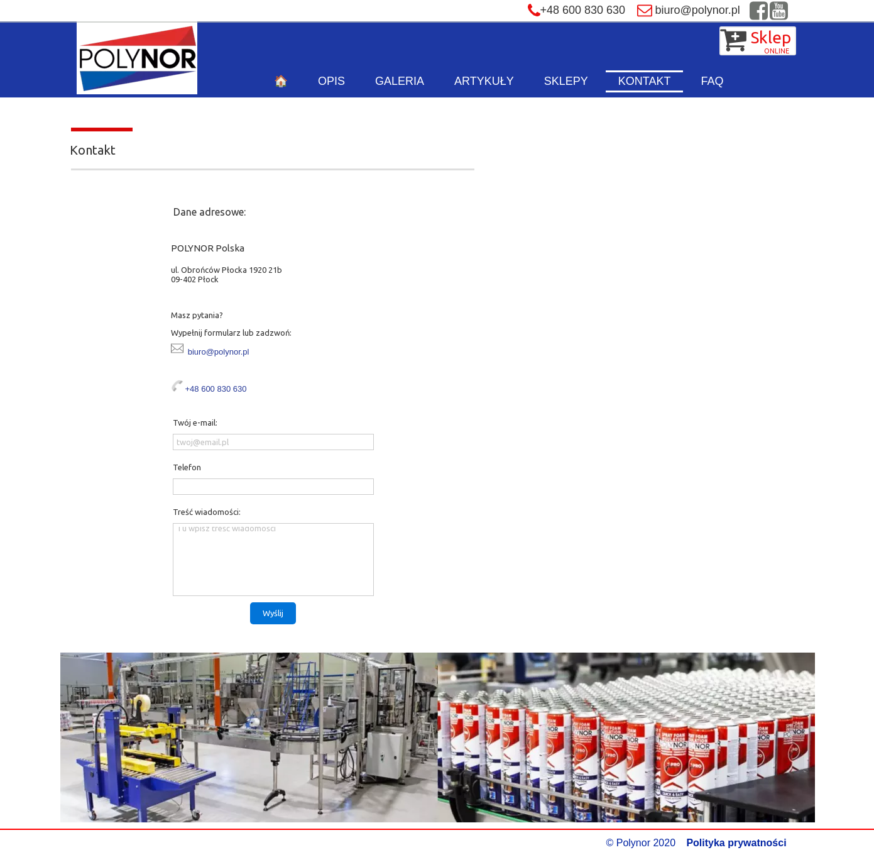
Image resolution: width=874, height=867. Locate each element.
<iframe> (602, 355)
